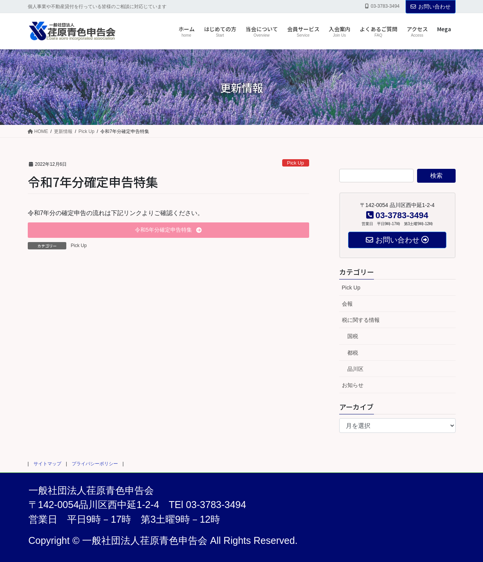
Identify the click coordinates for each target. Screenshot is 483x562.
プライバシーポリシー (95, 463)
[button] (168, 230)
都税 (352, 353)
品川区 (355, 369)
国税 (352, 336)
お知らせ (353, 385)
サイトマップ (47, 463)
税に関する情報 (361, 320)
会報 (347, 304)
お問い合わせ (431, 6)
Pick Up (295, 163)
